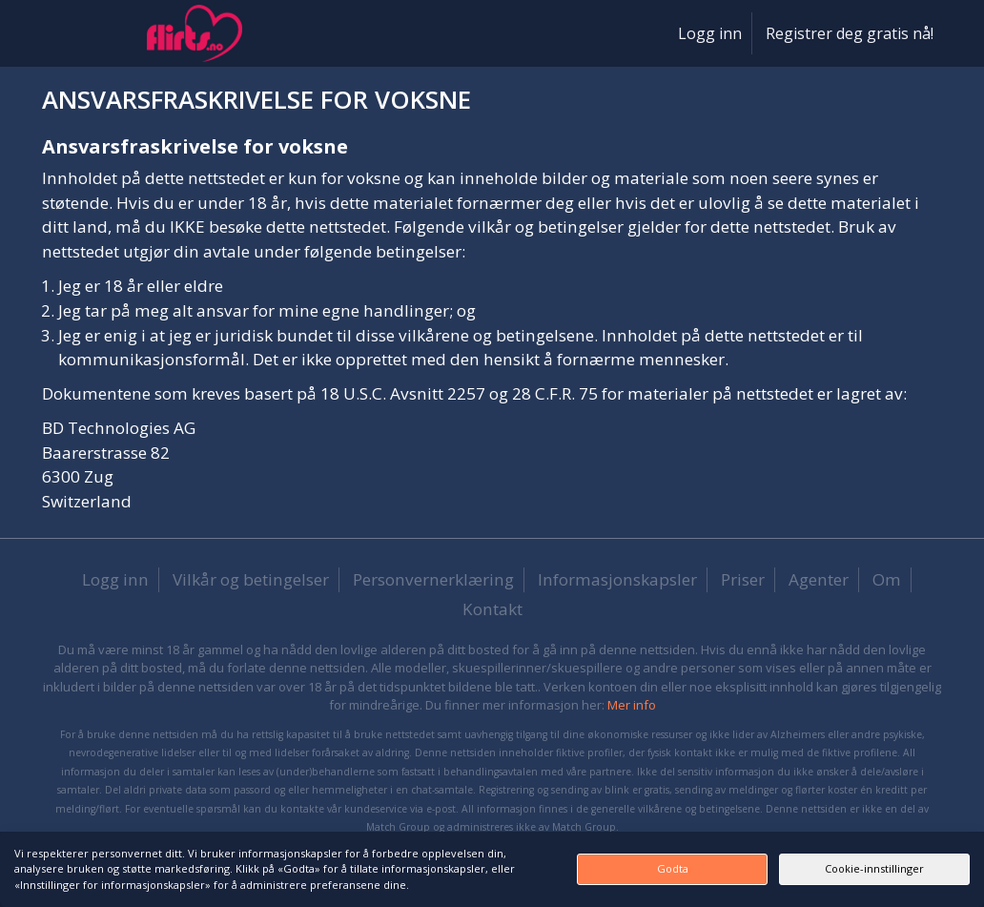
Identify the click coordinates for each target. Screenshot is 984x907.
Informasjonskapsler (617, 579)
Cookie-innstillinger (874, 868)
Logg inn (710, 33)
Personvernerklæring (433, 579)
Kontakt (492, 609)
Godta (672, 868)
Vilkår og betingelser (251, 579)
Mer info (631, 704)
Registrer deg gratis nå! (849, 33)
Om (886, 579)
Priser (743, 579)
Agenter (819, 579)
